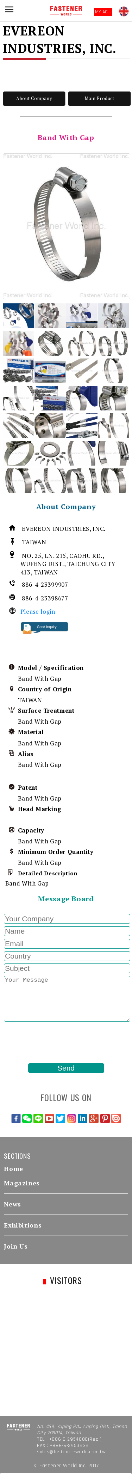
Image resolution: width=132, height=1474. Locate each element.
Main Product (99, 98)
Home (13, 1169)
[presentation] (56, 1042)
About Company (34, 98)
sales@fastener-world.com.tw (71, 1452)
